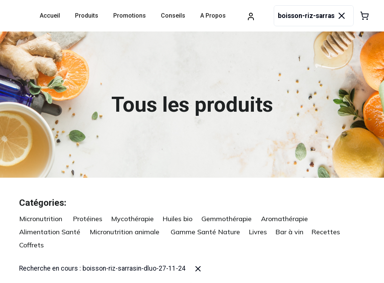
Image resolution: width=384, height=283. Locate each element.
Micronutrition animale (124, 232)
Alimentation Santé (49, 232)
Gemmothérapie (226, 218)
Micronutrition (40, 218)
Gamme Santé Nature (205, 232)
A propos (213, 15)
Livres (258, 232)
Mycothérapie (132, 218)
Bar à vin (289, 232)
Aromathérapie (284, 218)
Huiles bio (177, 218)
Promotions (129, 15)
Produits (86, 15)
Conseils (173, 15)
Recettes (325, 232)
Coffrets (31, 245)
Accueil (50, 15)
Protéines (87, 218)
